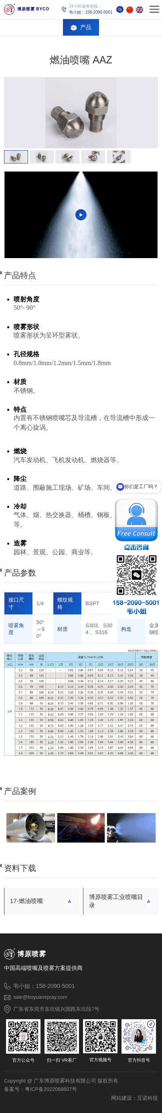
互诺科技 (147, 1098)
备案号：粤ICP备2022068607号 (40, 1089)
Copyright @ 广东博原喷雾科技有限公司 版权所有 (61, 1081)
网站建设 (121, 1098)
